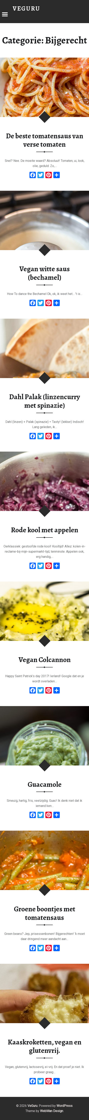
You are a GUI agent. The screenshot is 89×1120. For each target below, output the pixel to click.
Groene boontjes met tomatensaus (44, 913)
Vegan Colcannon (45, 659)
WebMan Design (51, 1111)
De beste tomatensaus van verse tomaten (44, 140)
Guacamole (45, 784)
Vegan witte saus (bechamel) (44, 273)
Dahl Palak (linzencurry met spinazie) (44, 401)
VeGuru (32, 1106)
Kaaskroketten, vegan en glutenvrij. (44, 1046)
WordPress (64, 1106)
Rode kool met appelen (44, 530)
